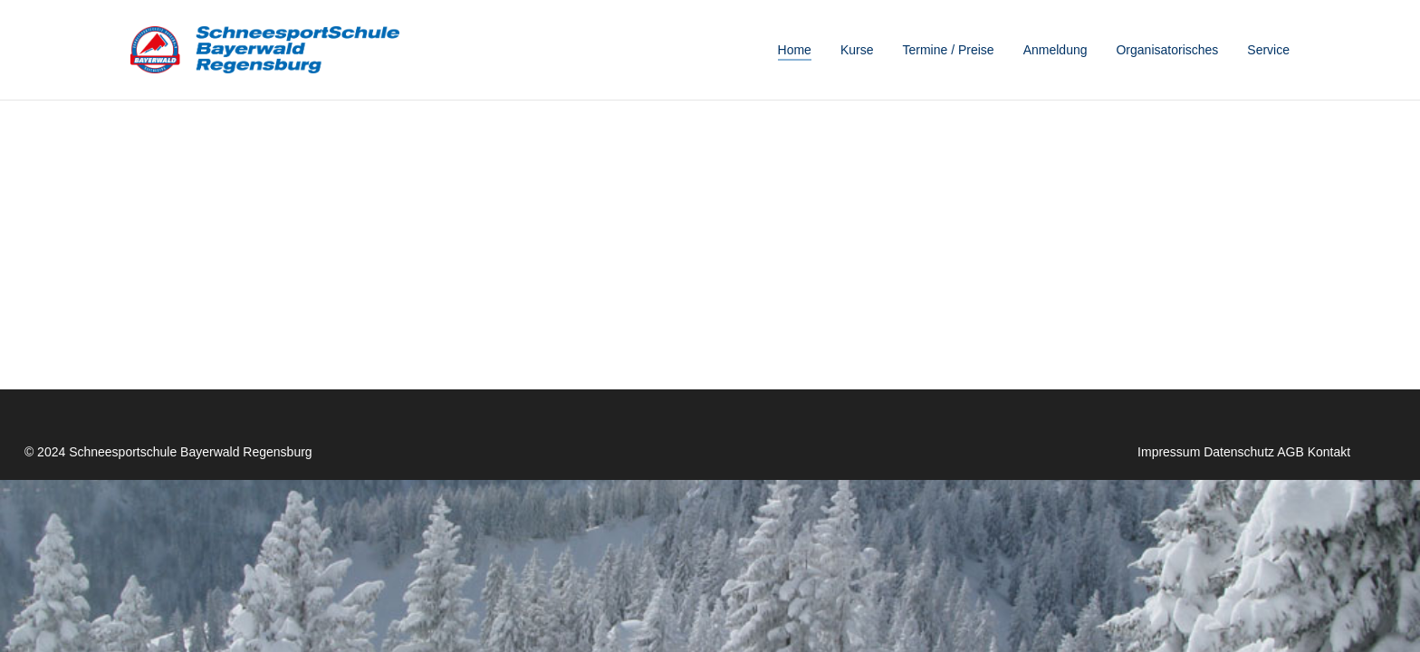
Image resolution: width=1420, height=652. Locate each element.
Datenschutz (1239, 452)
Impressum (1168, 452)
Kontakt (1329, 452)
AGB (1290, 452)
